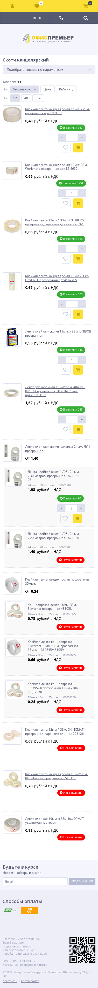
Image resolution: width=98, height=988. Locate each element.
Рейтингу (66, 89)
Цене (48, 89)
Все (38, 98)
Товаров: (9, 82)
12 (15, 98)
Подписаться (82, 881)
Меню (37, 18)
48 (26, 98)
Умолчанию (22, 89)
